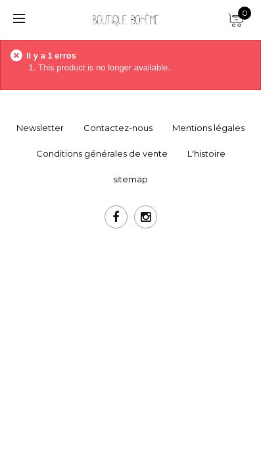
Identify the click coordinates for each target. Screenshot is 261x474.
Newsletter (40, 127)
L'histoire (206, 153)
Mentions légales (208, 127)
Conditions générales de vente (102, 153)
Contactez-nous (118, 127)
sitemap (130, 179)
